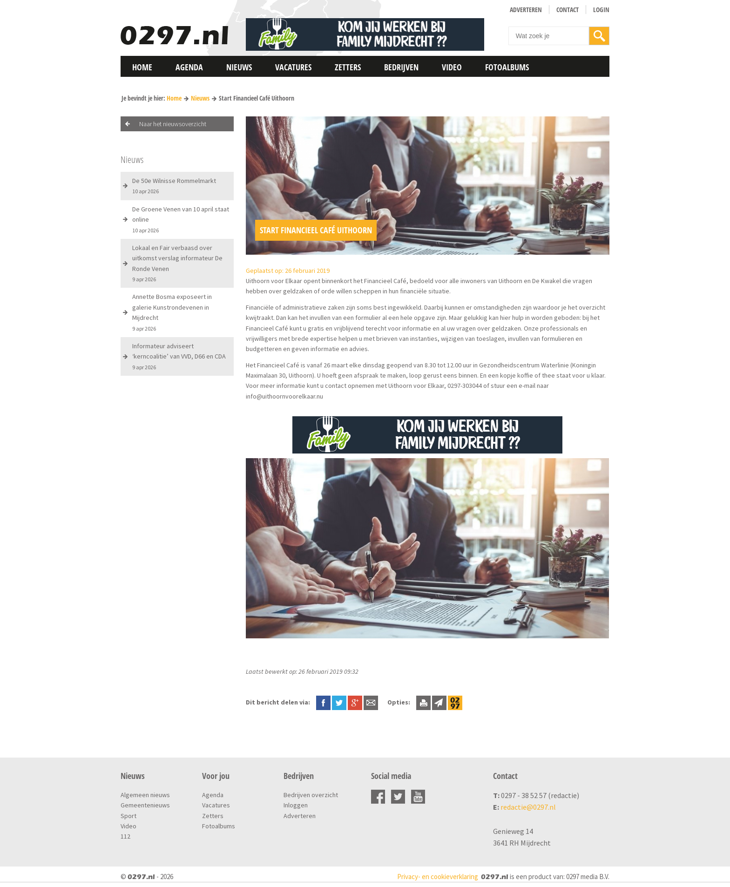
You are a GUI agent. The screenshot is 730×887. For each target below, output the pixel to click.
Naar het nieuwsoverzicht (172, 124)
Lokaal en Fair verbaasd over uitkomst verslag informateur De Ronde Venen (177, 263)
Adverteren (526, 9)
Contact (567, 9)
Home (142, 67)
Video (452, 67)
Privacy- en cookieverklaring (437, 876)
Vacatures (293, 67)
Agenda (189, 67)
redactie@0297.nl (528, 807)
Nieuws (239, 67)
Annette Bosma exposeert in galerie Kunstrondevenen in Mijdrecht (172, 312)
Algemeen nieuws (145, 795)
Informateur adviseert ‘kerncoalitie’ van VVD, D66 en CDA (179, 356)
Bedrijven (401, 67)
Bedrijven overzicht (311, 795)
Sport (128, 816)
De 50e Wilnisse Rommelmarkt (174, 185)
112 (125, 836)
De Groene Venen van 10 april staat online (180, 219)
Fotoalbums (507, 67)
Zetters (348, 67)
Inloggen (296, 805)
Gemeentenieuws (145, 805)
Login (601, 9)
